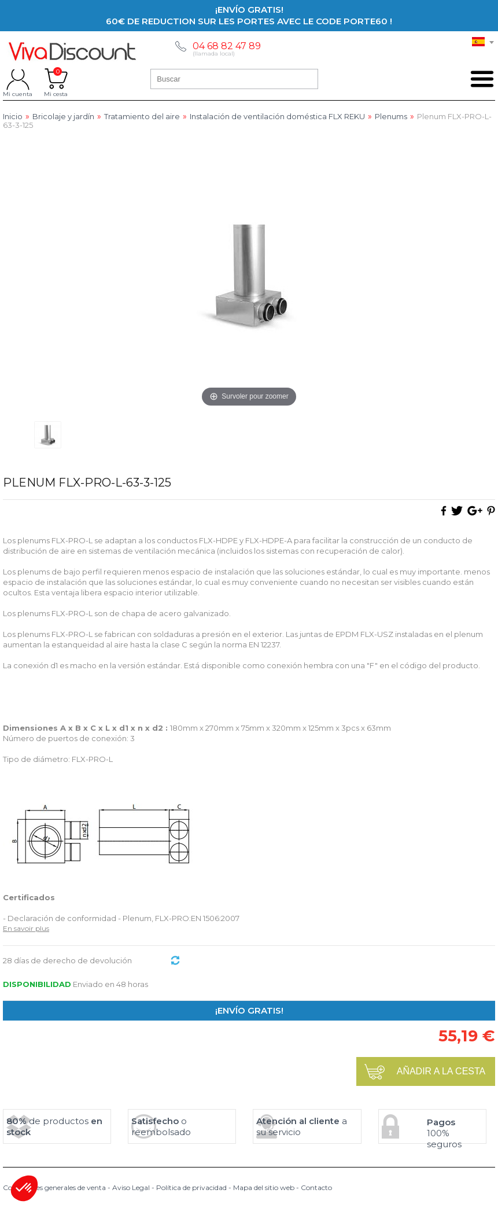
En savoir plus (26, 928)
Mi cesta (56, 78)
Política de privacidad (191, 1187)
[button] (24, 1188)
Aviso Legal (131, 1187)
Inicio (13, 116)
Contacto (316, 1187)
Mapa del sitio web (263, 1187)
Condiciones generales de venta (54, 1187)
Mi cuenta (17, 78)
